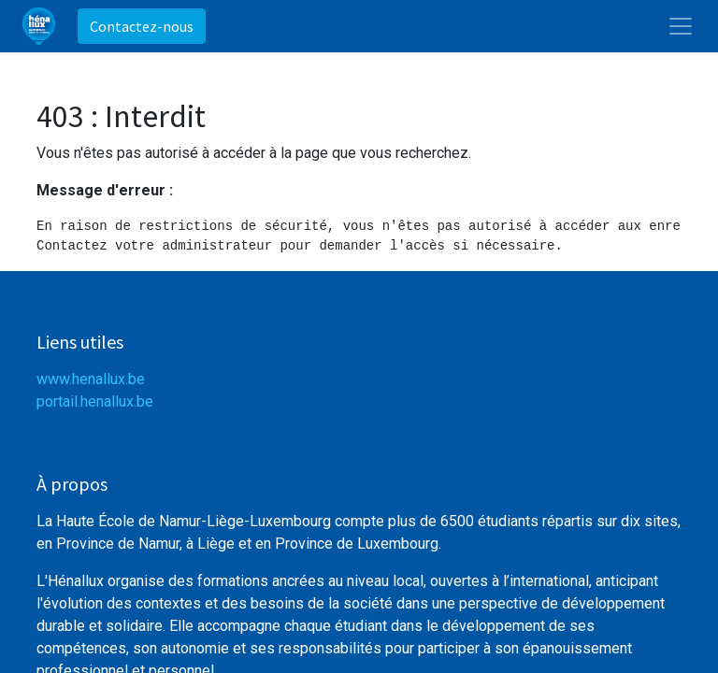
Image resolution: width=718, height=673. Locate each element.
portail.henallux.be (94, 401)
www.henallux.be (90, 379)
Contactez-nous (142, 26)
